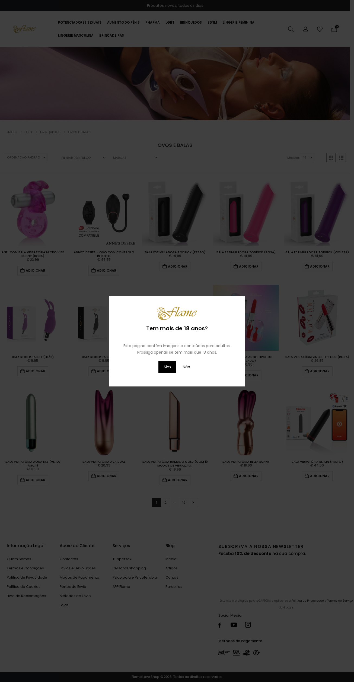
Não (186, 367)
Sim (167, 367)
